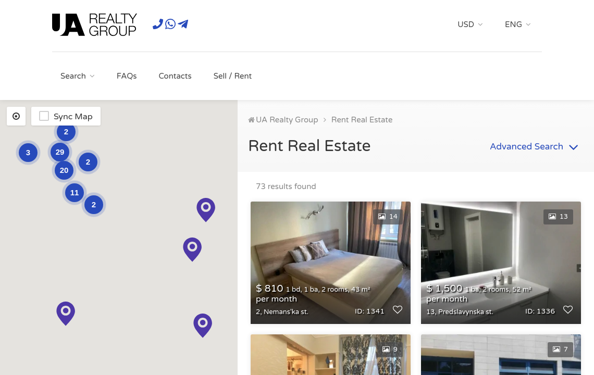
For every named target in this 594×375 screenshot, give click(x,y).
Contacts (174, 76)
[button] (203, 326)
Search (73, 76)
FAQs (127, 76)
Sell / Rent (233, 76)
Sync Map (73, 116)
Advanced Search (535, 147)
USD (465, 24)
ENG (513, 24)
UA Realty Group (287, 119)
